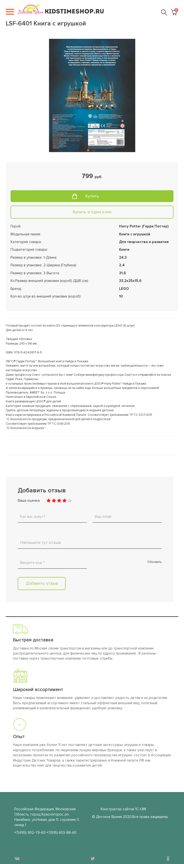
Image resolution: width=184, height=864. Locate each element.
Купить (92, 196)
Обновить (154, 562)
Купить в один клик (92, 212)
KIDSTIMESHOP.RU (74, 12)
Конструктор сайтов (117, 809)
